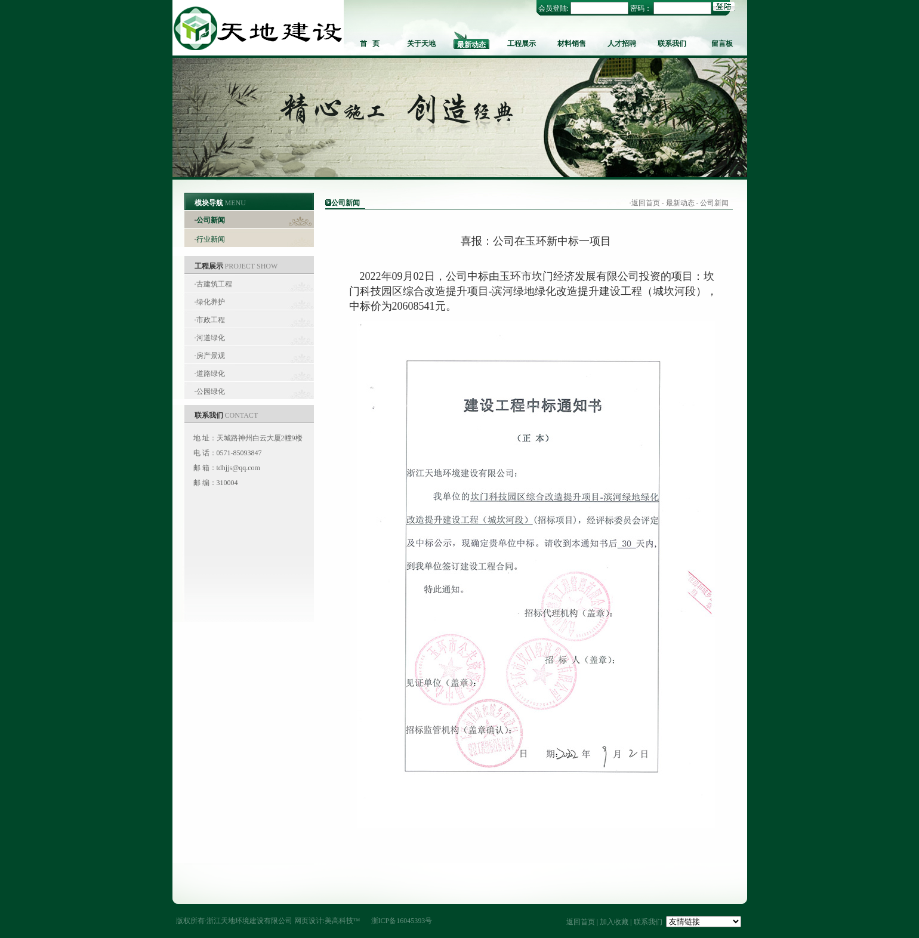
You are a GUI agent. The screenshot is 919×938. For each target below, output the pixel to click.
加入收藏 (614, 922)
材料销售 (571, 43)
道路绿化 (210, 373)
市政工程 (210, 320)
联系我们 (672, 43)
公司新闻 (210, 220)
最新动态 (471, 45)
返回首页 (645, 203)
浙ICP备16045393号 (402, 921)
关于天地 (421, 43)
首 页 (370, 43)
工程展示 (521, 43)
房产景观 (210, 355)
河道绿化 (210, 338)
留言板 (722, 43)
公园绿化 (210, 391)
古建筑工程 (214, 284)
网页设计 (308, 921)
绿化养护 (210, 302)
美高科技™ (342, 921)
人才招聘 (621, 43)
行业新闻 (210, 239)
